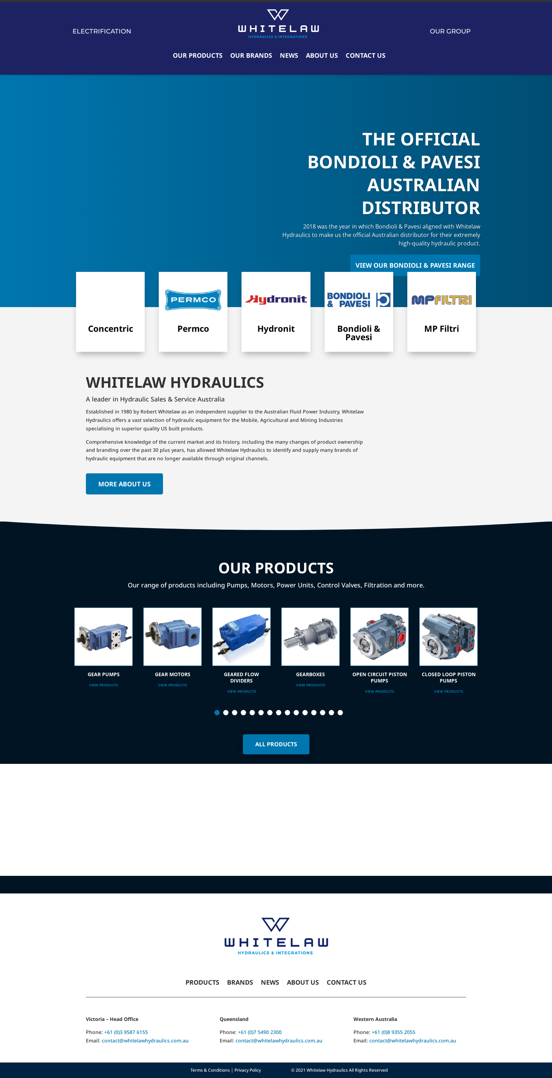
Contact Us (365, 55)
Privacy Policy (247, 1070)
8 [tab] (278, 712)
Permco (193, 328)
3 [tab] (234, 712)
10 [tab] (296, 712)
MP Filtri (441, 328)
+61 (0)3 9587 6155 (126, 1032)
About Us (322, 55)
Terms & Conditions (210, 1070)
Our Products (197, 55)
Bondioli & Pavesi (358, 333)
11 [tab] (305, 712)
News (289, 55)
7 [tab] (269, 712)
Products (202, 983)
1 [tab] (217, 712)
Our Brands (251, 55)
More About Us (124, 484)
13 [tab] (322, 712)
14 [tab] (331, 712)
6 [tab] (261, 712)
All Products (276, 744)
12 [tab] (313, 712)
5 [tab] (252, 712)
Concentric (110, 328)
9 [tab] (287, 712)
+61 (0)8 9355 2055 (393, 1032)
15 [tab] (340, 712)
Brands (240, 983)
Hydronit (276, 328)
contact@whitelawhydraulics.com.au (145, 1040)
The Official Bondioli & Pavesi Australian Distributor (393, 173)
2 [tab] (225, 712)
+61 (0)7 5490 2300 (260, 1032)
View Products (103, 685)
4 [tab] (243, 712)
